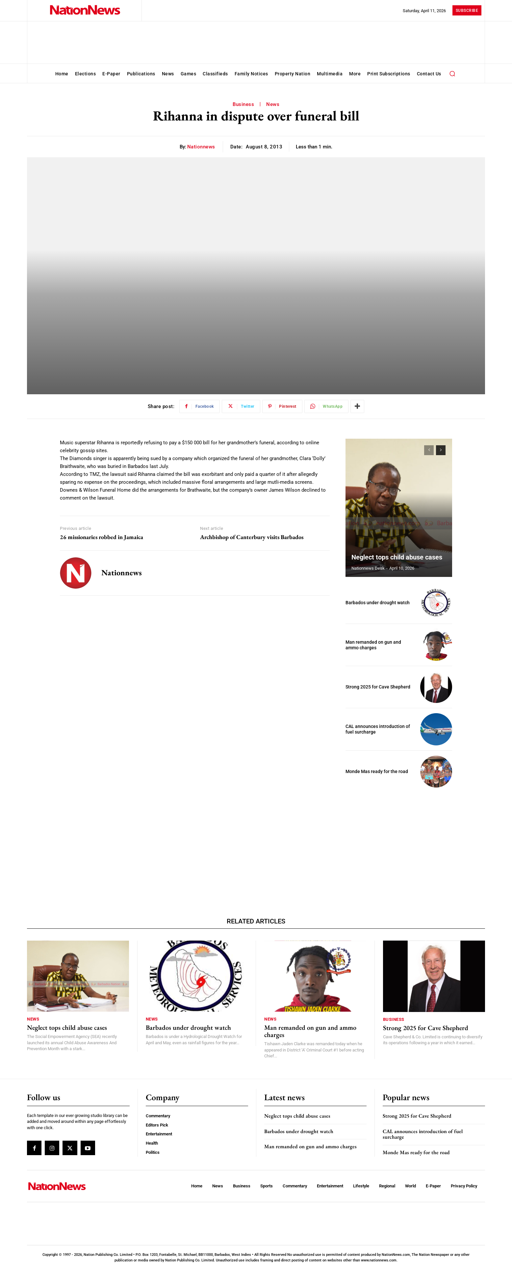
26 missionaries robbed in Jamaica (101, 537)
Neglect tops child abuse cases (396, 557)
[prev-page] (429, 450)
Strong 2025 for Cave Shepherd (378, 686)
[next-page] (441, 450)
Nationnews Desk (368, 568)
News (272, 104)
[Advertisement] (398, 838)
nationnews (201, 147)
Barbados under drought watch (378, 602)
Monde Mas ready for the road (377, 771)
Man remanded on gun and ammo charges (373, 644)
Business (243, 104)
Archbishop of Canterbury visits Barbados (251, 537)
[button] (452, 73)
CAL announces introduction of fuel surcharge (423, 1134)
